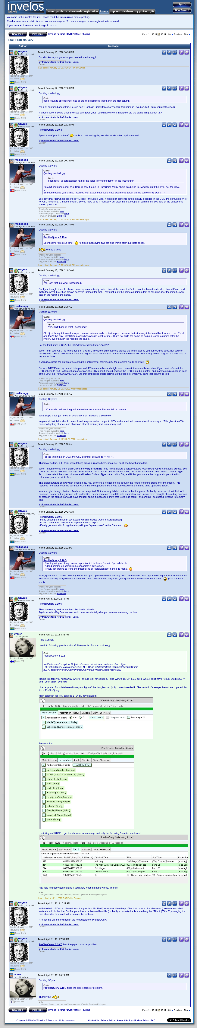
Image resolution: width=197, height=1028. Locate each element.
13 (162, 34)
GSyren (22, 51)
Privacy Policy (108, 1020)
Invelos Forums (56, 34)
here (62, 211)
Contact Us (93, 1020)
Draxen (18, 633)
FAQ (153, 1020)
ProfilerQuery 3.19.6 (50, 603)
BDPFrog (61, 216)
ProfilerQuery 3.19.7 (50, 944)
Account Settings (125, 1020)
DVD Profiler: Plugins (78, 34)
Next (187, 34)
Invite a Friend (142, 1020)
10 (153, 34)
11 (156, 34)
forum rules (66, 17)
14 (165, 34)
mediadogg (21, 159)
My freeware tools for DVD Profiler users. (59, 62)
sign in (45, 25)
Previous (177, 34)
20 (169, 34)
